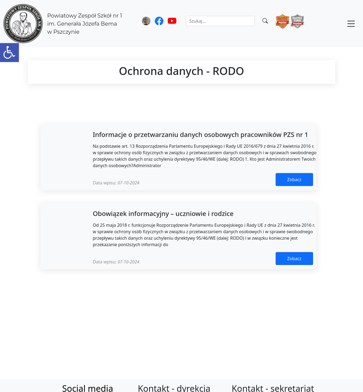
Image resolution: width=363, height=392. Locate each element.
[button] (9, 52)
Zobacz (294, 180)
